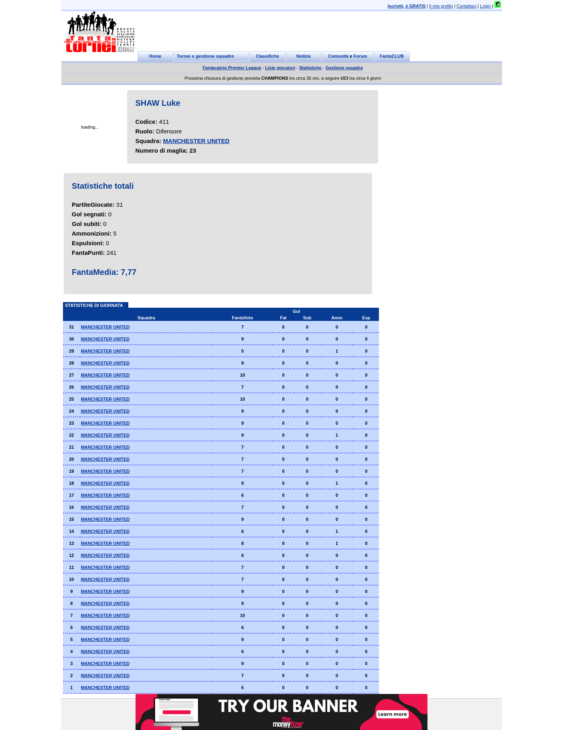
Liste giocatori (280, 67)
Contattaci (467, 6)
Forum (360, 56)
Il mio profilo (441, 6)
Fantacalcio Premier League (232, 67)
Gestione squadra (344, 67)
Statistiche (310, 67)
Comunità (338, 56)
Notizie (303, 56)
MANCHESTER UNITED (196, 140)
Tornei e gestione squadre (205, 56)
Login (485, 6)
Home (155, 56)
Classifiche (267, 56)
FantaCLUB (392, 56)
